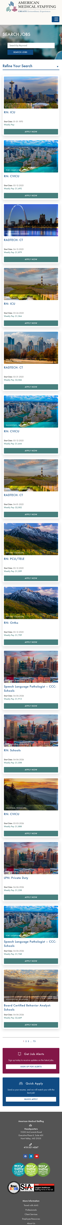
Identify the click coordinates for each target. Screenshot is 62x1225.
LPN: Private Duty (16, 878)
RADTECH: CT (13, 240)
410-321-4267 (31, 1147)
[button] (55, 19)
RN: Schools (12, 750)
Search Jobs (20, 52)
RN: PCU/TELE (14, 559)
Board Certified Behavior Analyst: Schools (27, 1007)
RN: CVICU (11, 176)
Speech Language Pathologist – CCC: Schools (30, 688)
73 (34, 1041)
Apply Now (31, 131)
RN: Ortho (11, 623)
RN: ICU (9, 112)
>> (57, 1041)
